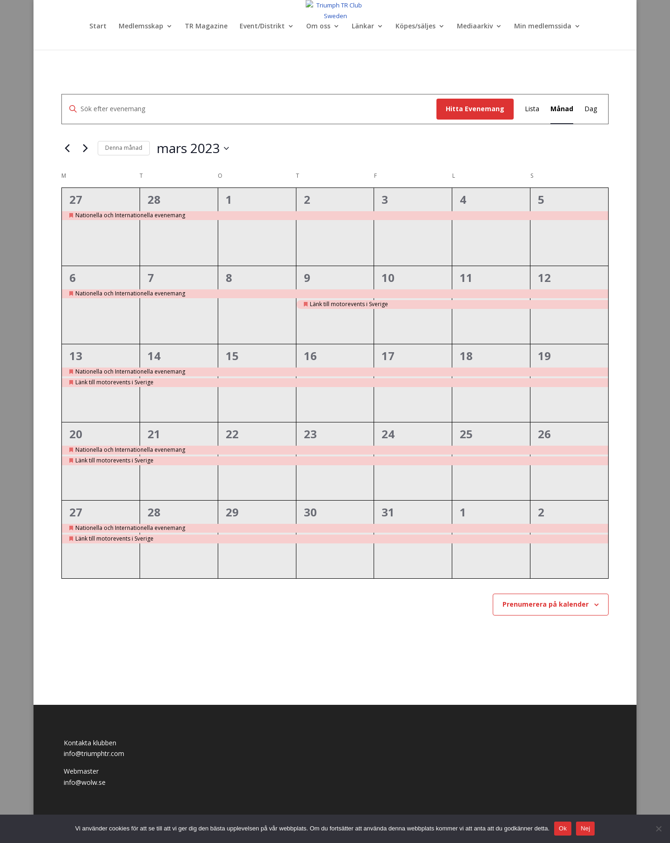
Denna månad (123, 148)
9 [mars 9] (307, 277)
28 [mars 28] (154, 512)
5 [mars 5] (541, 199)
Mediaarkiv (475, 26)
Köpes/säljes (415, 26)
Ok (563, 828)
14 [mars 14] (154, 355)
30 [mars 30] (310, 512)
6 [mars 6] (72, 277)
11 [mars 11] (466, 277)
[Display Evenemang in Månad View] (561, 109)
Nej (585, 828)
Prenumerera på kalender (545, 604)
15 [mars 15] (232, 355)
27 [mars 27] (75, 512)
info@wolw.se (85, 782)
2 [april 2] (541, 512)
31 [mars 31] (388, 512)
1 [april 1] (463, 512)
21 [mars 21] (154, 434)
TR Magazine (206, 26)
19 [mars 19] (544, 355)
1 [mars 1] (229, 199)
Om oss (318, 26)
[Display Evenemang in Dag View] (590, 109)
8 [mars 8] (229, 277)
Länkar (363, 26)
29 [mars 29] (232, 512)
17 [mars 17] (388, 355)
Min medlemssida (542, 26)
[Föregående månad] (67, 148)
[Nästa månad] (85, 148)
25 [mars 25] (466, 434)
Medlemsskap (141, 26)
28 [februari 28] (154, 199)
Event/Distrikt (262, 26)
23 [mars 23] (310, 434)
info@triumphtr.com (94, 753)
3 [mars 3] (385, 199)
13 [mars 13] (75, 355)
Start (98, 26)
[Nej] (658, 828)
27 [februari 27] (75, 199)
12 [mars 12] (544, 277)
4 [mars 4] (463, 199)
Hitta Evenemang (475, 108)
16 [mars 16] (310, 355)
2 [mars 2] (307, 199)
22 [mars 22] (232, 434)
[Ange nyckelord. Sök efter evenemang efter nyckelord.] (249, 109)
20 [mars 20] (75, 434)
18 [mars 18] (466, 355)
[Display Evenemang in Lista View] (532, 109)
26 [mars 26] (544, 434)
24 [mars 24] (388, 434)
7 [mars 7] (150, 277)
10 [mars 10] (388, 277)
